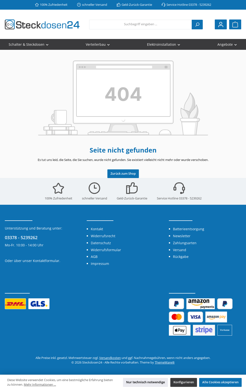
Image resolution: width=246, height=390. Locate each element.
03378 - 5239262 (21, 237)
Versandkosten (110, 358)
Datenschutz (101, 243)
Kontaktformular (46, 260)
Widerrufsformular (106, 250)
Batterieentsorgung (188, 229)
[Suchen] (197, 24)
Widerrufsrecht (103, 236)
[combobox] (140, 24)
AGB (94, 256)
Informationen (100, 217)
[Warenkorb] (235, 24)
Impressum (100, 263)
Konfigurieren (183, 382)
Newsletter (182, 236)
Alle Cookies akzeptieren (220, 382)
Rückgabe (181, 256)
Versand (179, 250)
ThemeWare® (165, 362)
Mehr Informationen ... (40, 385)
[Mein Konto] (221, 24)
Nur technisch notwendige (145, 382)
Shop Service (180, 217)
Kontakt (97, 229)
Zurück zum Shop (123, 174)
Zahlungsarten (185, 243)
